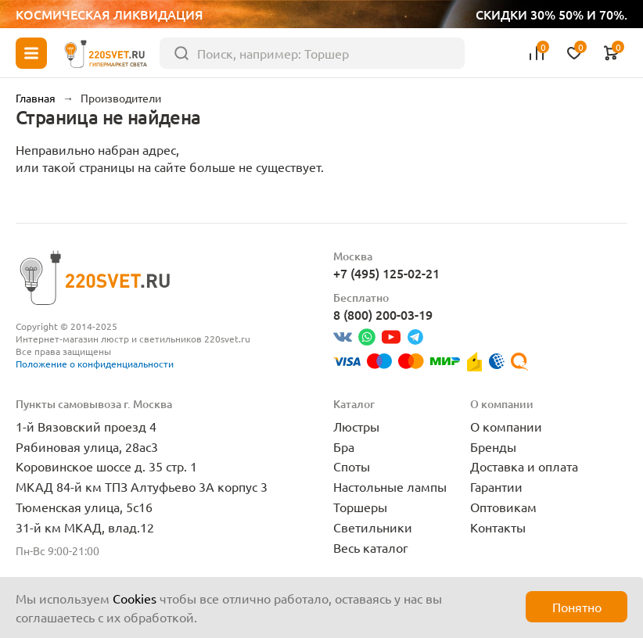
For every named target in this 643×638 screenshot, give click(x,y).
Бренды (493, 446)
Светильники (372, 527)
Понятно (577, 607)
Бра (343, 446)
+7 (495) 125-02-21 (386, 272)
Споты (351, 466)
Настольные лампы (390, 486)
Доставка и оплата (524, 466)
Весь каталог (370, 547)
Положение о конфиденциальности (95, 363)
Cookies (134, 598)
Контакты (498, 527)
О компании (506, 426)
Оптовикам (503, 506)
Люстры (356, 426)
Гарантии (496, 486)
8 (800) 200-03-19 (383, 314)
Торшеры (360, 506)
